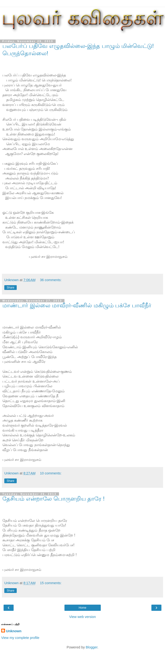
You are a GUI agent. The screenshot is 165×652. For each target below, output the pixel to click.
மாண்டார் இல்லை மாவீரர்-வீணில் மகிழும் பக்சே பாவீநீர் (76, 305)
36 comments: (50, 280)
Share (10, 287)
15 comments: (50, 583)
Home (82, 607)
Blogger (91, 647)
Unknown (13, 631)
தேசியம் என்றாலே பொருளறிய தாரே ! (53, 498)
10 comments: (50, 473)
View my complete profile (20, 638)
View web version (82, 617)
